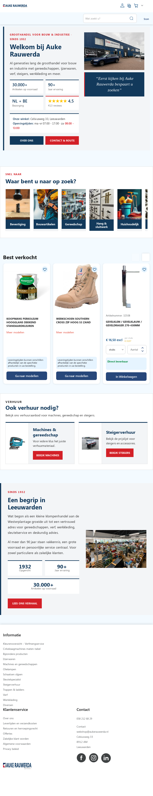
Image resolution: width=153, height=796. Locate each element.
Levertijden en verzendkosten (20, 738)
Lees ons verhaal (24, 615)
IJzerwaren (9, 674)
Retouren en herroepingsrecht (20, 743)
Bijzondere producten (15, 669)
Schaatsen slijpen (13, 689)
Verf (5, 710)
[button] (45, 273)
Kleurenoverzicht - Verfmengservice (23, 659)
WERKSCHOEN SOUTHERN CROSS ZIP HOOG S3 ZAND (73, 324)
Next (146, 261)
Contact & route (62, 146)
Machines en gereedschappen (20, 679)
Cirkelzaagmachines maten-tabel (21, 664)
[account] (122, 7)
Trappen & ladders (13, 705)
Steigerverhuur (11, 700)
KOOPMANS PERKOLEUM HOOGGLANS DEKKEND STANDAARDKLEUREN (22, 326)
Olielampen (9, 684)
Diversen (8, 720)
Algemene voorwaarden (17, 759)
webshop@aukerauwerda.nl (92, 747)
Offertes (7, 749)
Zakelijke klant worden (16, 754)
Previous (135, 261)
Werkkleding (10, 715)
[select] (115, 353)
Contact (81, 742)
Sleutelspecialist (12, 694)
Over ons (26, 146)
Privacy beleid (11, 764)
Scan (146, 18)
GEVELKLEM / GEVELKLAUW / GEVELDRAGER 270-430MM (124, 327)
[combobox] (110, 18)
